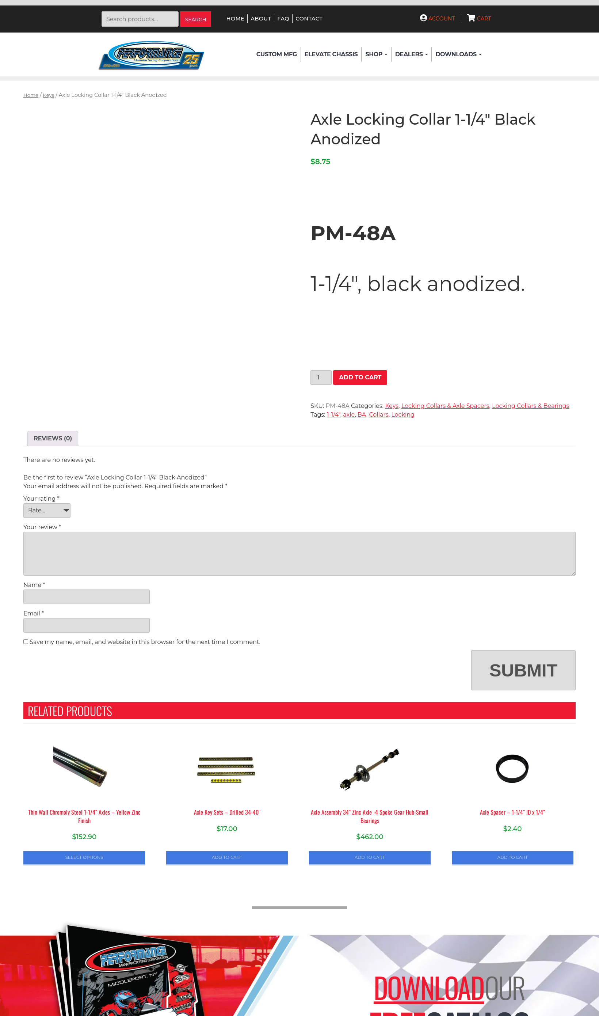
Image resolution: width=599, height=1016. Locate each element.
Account (437, 18)
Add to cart (360, 377)
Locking (403, 414)
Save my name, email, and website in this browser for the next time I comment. (145, 641)
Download (429, 987)
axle (349, 414)
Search (195, 19)
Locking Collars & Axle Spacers (445, 405)
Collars (378, 414)
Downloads (458, 54)
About (261, 18)
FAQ (283, 18)
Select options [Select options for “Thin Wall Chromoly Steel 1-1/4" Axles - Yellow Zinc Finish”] (84, 857)
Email (33, 613)
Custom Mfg (276, 54)
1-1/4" (333, 414)
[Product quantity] (321, 377)
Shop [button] (376, 54)
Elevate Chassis (331, 54)
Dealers (411, 54)
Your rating (41, 498)
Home (235, 18)
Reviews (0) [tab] (53, 438)
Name (34, 584)
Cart (479, 18)
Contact (309, 18)
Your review (42, 527)
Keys (48, 95)
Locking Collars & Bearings (530, 405)
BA (362, 414)
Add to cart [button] (227, 857)
